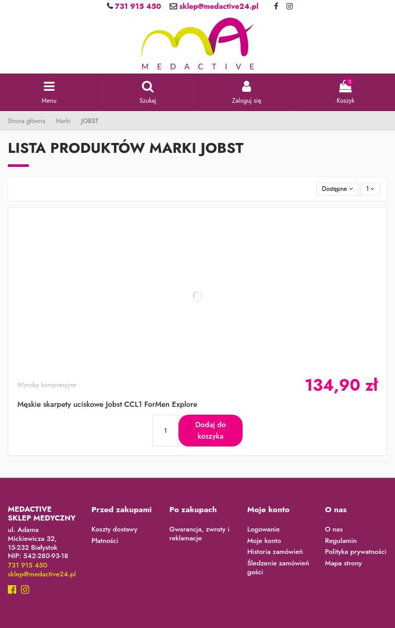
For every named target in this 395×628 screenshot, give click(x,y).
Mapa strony (343, 563)
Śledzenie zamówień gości (278, 568)
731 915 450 (137, 6)
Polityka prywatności (356, 552)
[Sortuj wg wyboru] (337, 189)
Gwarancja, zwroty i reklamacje (200, 534)
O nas (334, 529)
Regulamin (341, 541)
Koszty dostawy (114, 529)
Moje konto (264, 541)
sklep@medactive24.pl (217, 6)
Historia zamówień (275, 552)
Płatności (104, 541)
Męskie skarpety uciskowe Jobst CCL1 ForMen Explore (107, 403)
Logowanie (263, 529)
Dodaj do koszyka (210, 430)
